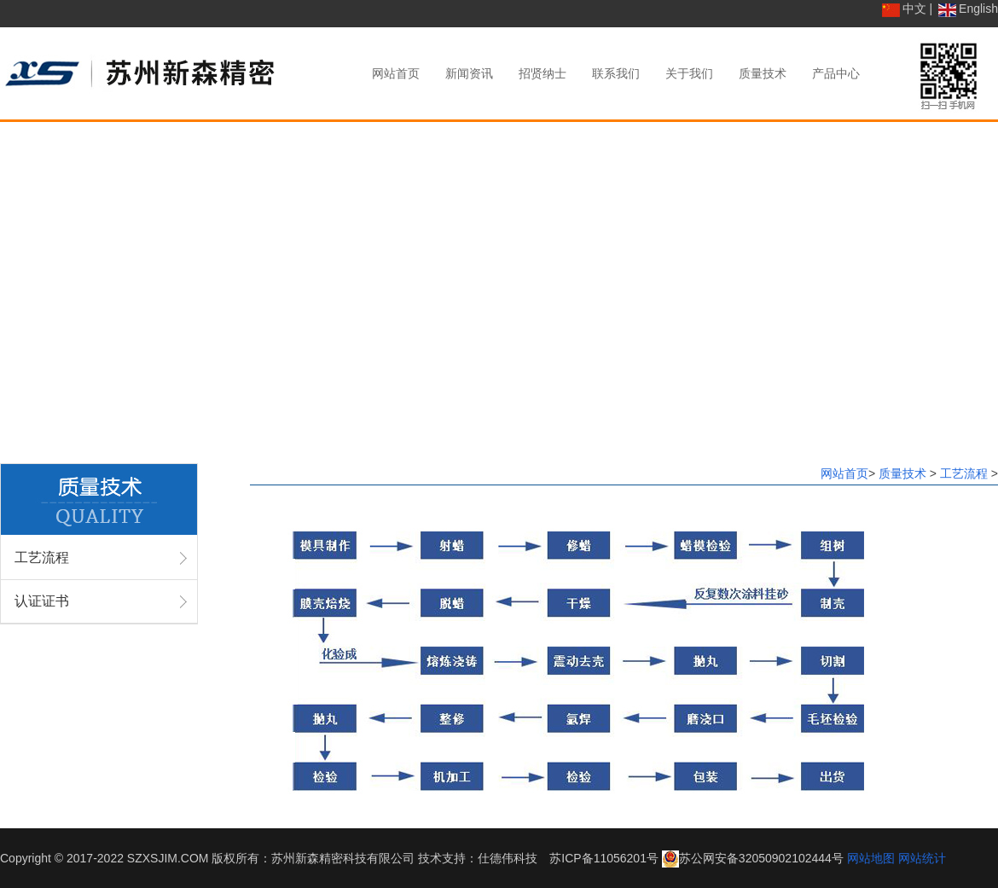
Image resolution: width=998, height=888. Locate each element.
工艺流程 (42, 557)
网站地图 (871, 858)
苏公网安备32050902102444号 (761, 858)
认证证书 (42, 601)
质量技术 (904, 473)
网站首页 (844, 473)
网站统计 (922, 858)
